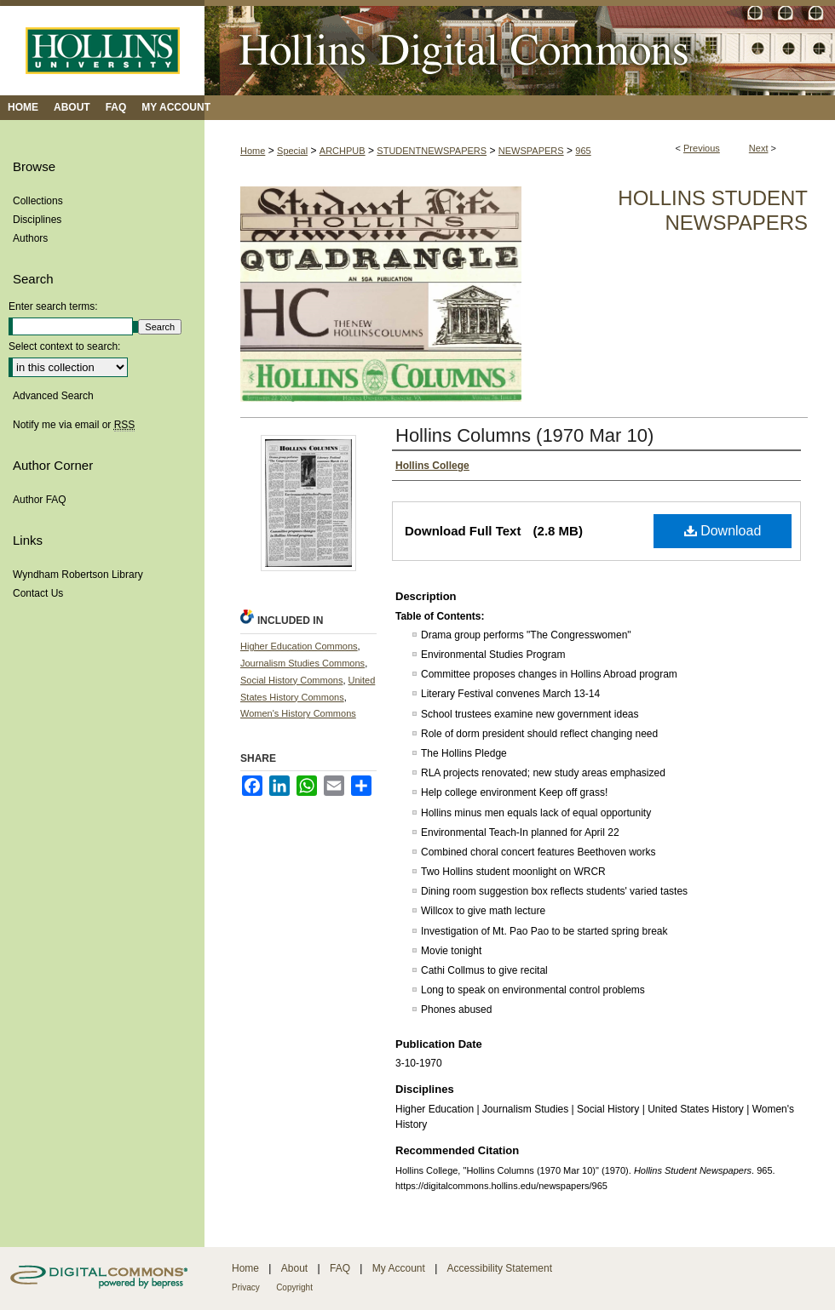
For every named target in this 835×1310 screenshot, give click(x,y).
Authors (30, 238)
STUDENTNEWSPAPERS (432, 151)
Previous (701, 148)
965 (582, 151)
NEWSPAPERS (531, 151)
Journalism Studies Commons (302, 663)
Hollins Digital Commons (519, 47)
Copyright (294, 1287)
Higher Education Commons (299, 646)
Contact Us (38, 593)
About (294, 1268)
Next (759, 148)
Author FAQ (39, 500)
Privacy (246, 1287)
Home (252, 151)
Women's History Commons (298, 713)
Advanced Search (53, 396)
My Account (398, 1268)
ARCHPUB (343, 151)
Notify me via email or (74, 425)
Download (723, 530)
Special (292, 151)
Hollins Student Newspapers (713, 210)
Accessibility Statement (499, 1268)
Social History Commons (291, 680)
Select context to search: (64, 346)
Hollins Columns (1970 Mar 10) (524, 435)
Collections (38, 201)
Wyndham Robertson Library (78, 575)
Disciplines (37, 220)
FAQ (340, 1268)
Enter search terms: (53, 306)
